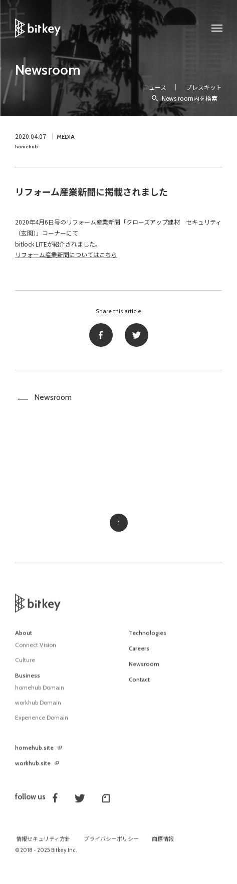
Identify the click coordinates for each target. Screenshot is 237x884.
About (23, 639)
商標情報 (163, 844)
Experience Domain (41, 723)
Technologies (147, 639)
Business (27, 682)
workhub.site (33, 769)
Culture (25, 666)
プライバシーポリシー (111, 844)
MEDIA (66, 136)
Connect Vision (35, 650)
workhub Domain (38, 708)
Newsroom (48, 69)
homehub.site (34, 754)
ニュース (154, 87)
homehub (26, 146)
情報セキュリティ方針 (43, 844)
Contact (139, 686)
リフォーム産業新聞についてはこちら (66, 254)
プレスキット (204, 87)
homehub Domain (39, 693)
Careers (139, 654)
